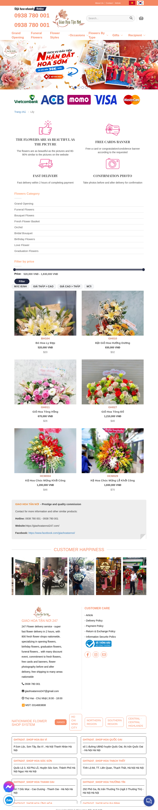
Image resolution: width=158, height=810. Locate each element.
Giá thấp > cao (43, 286)
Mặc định (20, 286)
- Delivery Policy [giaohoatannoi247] (94, 620)
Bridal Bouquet (23, 233)
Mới (89, 286)
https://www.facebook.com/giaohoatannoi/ (51, 533)
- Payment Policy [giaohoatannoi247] (94, 626)
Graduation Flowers (26, 250)
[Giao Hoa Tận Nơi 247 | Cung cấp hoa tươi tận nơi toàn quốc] (110, 18)
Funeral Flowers (24, 209)
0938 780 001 (32, 15)
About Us (99, 3)
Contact (109, 3)
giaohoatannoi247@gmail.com (40, 691)
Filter (22, 281)
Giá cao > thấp (70, 286)
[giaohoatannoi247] (68, 18)
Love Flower (21, 245)
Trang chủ (20, 111)
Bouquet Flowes (24, 215)
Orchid (18, 227)
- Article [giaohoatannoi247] (89, 615)
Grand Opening (23, 203)
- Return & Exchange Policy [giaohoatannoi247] (100, 631)
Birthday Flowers (24, 239)
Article (118, 3)
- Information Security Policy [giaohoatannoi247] (100, 636)
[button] (72, 87)
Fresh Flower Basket (27, 221)
